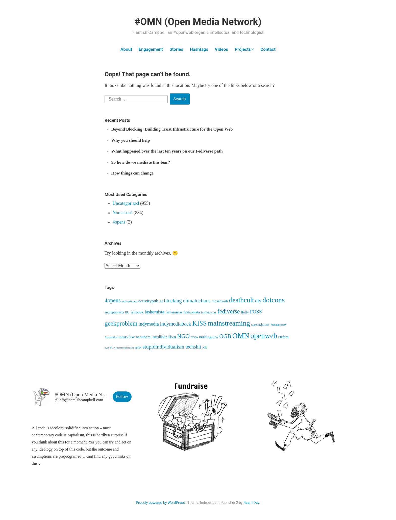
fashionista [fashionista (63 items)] (192, 312)
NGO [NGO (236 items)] (183, 336)
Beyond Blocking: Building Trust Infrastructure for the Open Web (172, 129)
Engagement (151, 49)
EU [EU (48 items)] (127, 312)
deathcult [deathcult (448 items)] (241, 300)
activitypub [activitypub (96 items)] (148, 300)
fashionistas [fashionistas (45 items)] (208, 312)
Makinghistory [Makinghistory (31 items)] (278, 324)
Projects (243, 49)
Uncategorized (126, 203)
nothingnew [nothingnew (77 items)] (208, 337)
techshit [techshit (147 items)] (193, 347)
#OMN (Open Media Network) (198, 21)
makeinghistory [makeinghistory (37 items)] (260, 324)
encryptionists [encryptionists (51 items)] (114, 312)
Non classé (122, 212)
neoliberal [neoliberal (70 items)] (144, 337)
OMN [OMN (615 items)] (240, 336)
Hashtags (199, 49)
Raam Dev (251, 503)
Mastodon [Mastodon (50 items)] (111, 337)
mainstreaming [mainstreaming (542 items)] (229, 323)
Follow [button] (122, 396)
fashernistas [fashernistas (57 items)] (173, 312)
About (126, 49)
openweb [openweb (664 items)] (264, 336)
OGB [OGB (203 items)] (225, 336)
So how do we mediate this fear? (140, 162)
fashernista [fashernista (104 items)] (154, 311)
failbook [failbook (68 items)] (137, 312)
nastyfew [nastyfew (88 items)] (127, 336)
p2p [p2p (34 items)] (107, 347)
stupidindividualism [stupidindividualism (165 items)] (163, 347)
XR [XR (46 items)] (204, 347)
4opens (119, 222)
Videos (221, 49)
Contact (268, 49)
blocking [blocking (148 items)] (173, 300)
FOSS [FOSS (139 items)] (256, 311)
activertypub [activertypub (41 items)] (129, 301)
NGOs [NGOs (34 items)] (194, 337)
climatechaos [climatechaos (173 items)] (197, 301)
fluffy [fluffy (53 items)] (245, 312)
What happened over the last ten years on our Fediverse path (166, 151)
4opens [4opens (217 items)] (113, 300)
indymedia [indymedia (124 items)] (149, 324)
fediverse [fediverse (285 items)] (228, 311)
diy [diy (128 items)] (258, 300)
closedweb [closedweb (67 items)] (220, 301)
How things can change (132, 173)
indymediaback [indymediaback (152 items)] (175, 324)
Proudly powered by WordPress (160, 503)
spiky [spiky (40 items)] (138, 347)
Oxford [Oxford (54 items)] (283, 337)
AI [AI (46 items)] (161, 301)
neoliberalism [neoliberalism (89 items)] (164, 336)
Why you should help (130, 140)
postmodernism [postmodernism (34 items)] (125, 347)
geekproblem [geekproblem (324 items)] (121, 323)
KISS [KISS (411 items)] (199, 323)
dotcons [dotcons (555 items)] (273, 300)
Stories (176, 49)
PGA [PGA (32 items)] (112, 347)
